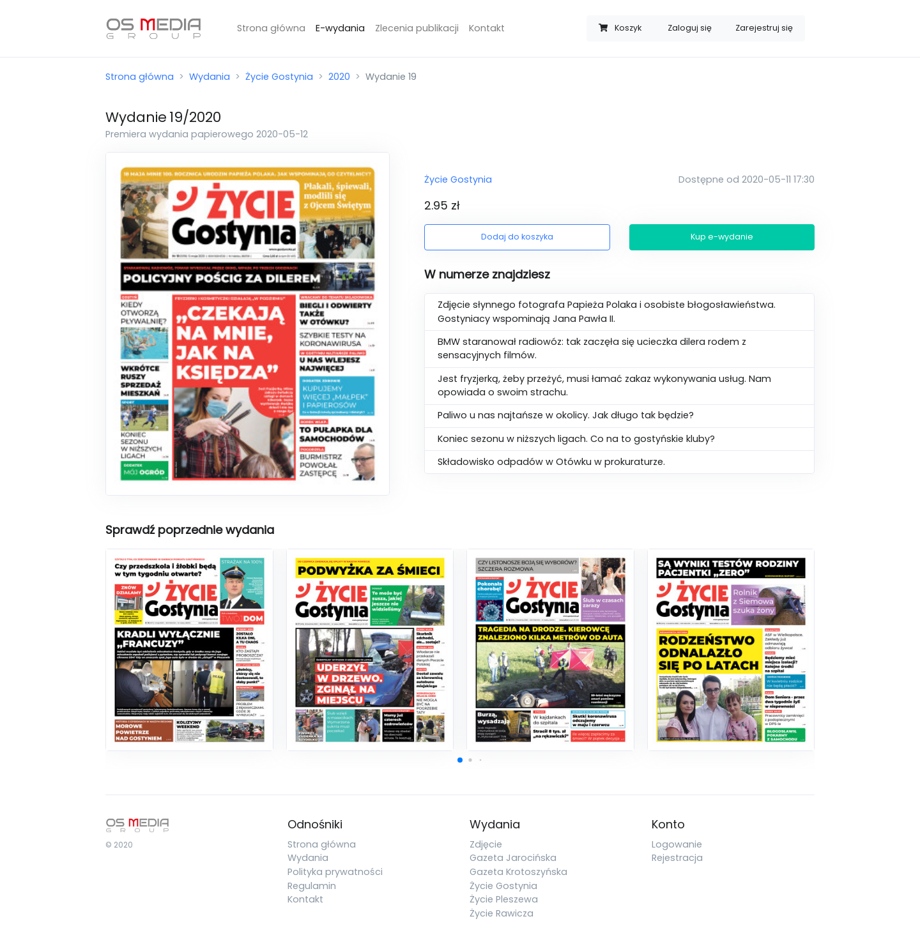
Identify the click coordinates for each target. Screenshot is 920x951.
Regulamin (312, 885)
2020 (339, 76)
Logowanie (677, 844)
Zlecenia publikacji (417, 28)
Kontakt (487, 28)
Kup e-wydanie (722, 236)
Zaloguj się (690, 27)
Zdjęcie (486, 844)
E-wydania (340, 28)
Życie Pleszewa (504, 899)
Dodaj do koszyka (517, 236)
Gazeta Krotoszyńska (518, 871)
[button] (460, 760)
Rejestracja (677, 857)
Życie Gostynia (279, 76)
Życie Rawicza (501, 913)
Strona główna (271, 28)
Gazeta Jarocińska (513, 857)
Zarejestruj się (764, 27)
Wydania (209, 76)
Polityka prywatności (335, 871)
